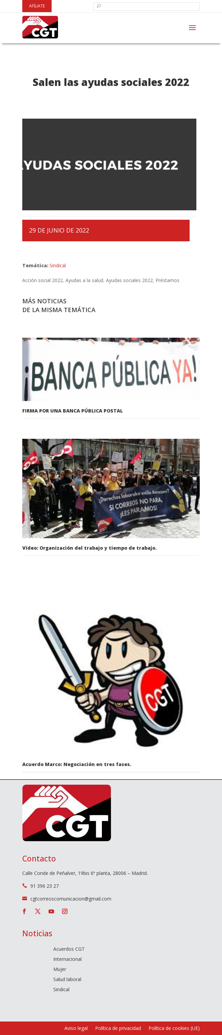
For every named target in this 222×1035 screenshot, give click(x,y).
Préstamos (167, 280)
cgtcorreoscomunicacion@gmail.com (70, 898)
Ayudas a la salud (84, 280)
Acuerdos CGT (69, 949)
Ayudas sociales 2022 (129, 280)
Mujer (59, 969)
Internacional (67, 959)
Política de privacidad (118, 1028)
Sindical (58, 265)
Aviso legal (76, 1028)
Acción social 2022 (42, 280)
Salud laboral (67, 979)
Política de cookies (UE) (174, 1028)
